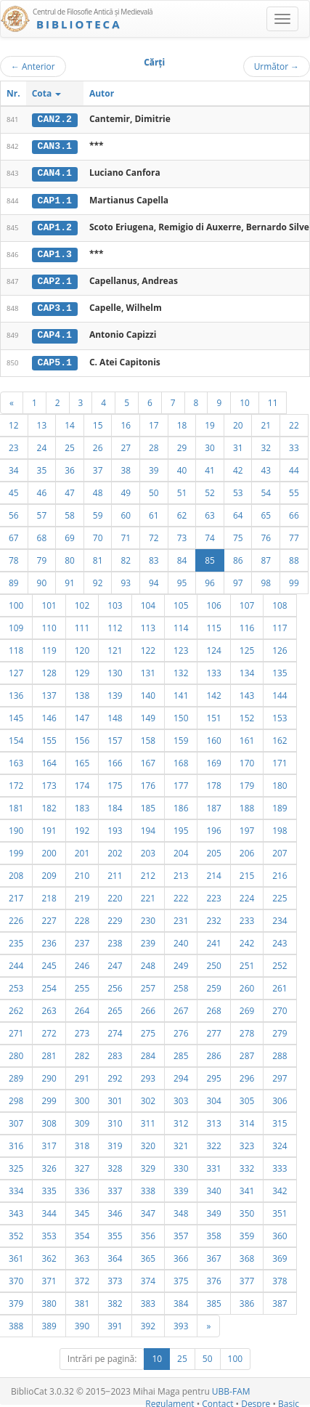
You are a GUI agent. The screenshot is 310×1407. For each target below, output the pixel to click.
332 (247, 1165)
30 (210, 444)
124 (213, 647)
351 (279, 1210)
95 (182, 579)
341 (247, 1187)
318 (82, 1142)
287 (247, 1052)
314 (247, 1120)
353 (48, 1232)
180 (279, 782)
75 (238, 534)
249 (181, 962)
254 (48, 985)
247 (114, 962)
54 (266, 489)
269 (247, 1007)
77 (294, 534)
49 (126, 489)
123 (181, 647)
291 (82, 1075)
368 (247, 1255)
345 (82, 1210)
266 (148, 1007)
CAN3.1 (55, 146)
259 (213, 985)
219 (82, 895)
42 (238, 467)
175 (114, 782)
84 (182, 557)
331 (213, 1165)
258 (181, 985)
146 (48, 715)
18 (182, 422)
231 (181, 917)
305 (247, 1097)
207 (279, 850)
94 (154, 579)
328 (114, 1165)
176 (148, 782)
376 (213, 1278)
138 (82, 692)
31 (238, 444)
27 (126, 444)
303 (181, 1097)
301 (114, 1097)
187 (213, 805)
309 (82, 1120)
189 (279, 805)
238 (114, 940)
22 (294, 422)
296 (247, 1075)
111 (82, 624)
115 (213, 624)
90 (42, 579)
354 (82, 1232)
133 (213, 670)
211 (114, 872)
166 (114, 760)
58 (70, 512)
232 (213, 917)
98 (266, 579)
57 (42, 512)
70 (98, 534)
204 (181, 850)
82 (126, 557)
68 (42, 534)
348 (181, 1210)
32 (266, 444)
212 (148, 872)
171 (279, 760)
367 (213, 1255)
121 (114, 647)
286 (213, 1052)
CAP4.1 (55, 332)
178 (213, 782)
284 (148, 1052)
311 (148, 1120)
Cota (47, 93)
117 (279, 624)
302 (148, 1097)
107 (247, 602)
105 (181, 602)
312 (181, 1120)
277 (213, 1030)
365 (148, 1255)
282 (82, 1052)
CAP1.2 (55, 225)
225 (279, 895)
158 (148, 737)
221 (148, 895)
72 (154, 534)
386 (247, 1300)
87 (266, 557)
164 (48, 760)
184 (114, 805)
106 (213, 602)
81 (98, 557)
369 (279, 1255)
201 (82, 850)
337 (114, 1187)
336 (82, 1187)
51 (182, 489)
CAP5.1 (55, 359)
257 (148, 985)
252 (279, 962)
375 (181, 1278)
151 (213, 715)
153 (279, 715)
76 (266, 534)
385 (213, 1300)
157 (114, 737)
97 (238, 579)
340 (213, 1187)
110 (48, 624)
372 (82, 1278)
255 (82, 985)
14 (70, 422)
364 (114, 1255)
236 (48, 940)
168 (181, 760)
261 (279, 985)
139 (114, 692)
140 (148, 692)
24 (42, 444)
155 (48, 737)
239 (148, 940)
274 (114, 1030)
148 (114, 715)
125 (247, 647)
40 (182, 467)
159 (181, 737)
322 (213, 1142)
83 (154, 557)
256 (114, 985)
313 (213, 1120)
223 (213, 895)
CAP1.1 (55, 199)
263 (48, 1007)
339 (181, 1187)
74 (210, 534)
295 (213, 1075)
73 (182, 534)
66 (294, 512)
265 (114, 1007)
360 (279, 1232)
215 (247, 872)
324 (279, 1142)
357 (181, 1232)
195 (181, 827)
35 (42, 467)
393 (181, 1323)
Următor (276, 66)
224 (247, 895)
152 (247, 715)
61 (154, 512)
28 (154, 444)
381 (82, 1300)
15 (98, 422)
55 (294, 489)
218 (48, 895)
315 (279, 1120)
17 (154, 422)
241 (213, 940)
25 (70, 444)
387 (279, 1300)
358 (213, 1232)
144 (279, 692)
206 (247, 850)
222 (181, 895)
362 (48, 1255)
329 (148, 1165)
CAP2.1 (55, 279)
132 (181, 670)
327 (82, 1165)
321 (181, 1142)
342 (279, 1187)
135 (279, 670)
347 (148, 1210)
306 (279, 1097)
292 (114, 1075)
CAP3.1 (55, 306)
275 (148, 1030)
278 (247, 1030)
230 (148, 917)
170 (247, 760)
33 (294, 444)
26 (98, 444)
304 (213, 1097)
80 (70, 557)
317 (48, 1142)
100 (235, 1356)
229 (114, 917)
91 (70, 579)
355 (114, 1232)
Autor (101, 93)
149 (148, 715)
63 (210, 512)
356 (148, 1232)
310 (114, 1120)
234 (279, 917)
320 (148, 1142)
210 (82, 872)
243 (279, 940)
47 (70, 489)
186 (181, 805)
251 (247, 962)
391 (114, 1323)
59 (98, 512)
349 (213, 1210)
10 (245, 399)
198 (279, 827)
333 (279, 1165)
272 (48, 1030)
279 (279, 1030)
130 (114, 670)
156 (82, 737)
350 (247, 1210)
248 (148, 962)
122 (148, 647)
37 (98, 467)
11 (273, 399)
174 (82, 782)
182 (48, 805)
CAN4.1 (55, 172)
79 (42, 557)
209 (48, 872)
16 (126, 422)
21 (266, 422)
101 (48, 602)
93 (126, 579)
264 (82, 1007)
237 (82, 940)
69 (70, 534)
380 (48, 1300)
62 (182, 512)
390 (82, 1323)
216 (279, 872)
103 (114, 602)
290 (48, 1075)
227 (48, 917)
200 (48, 850)
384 (181, 1300)
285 (181, 1052)
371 (48, 1278)
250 (213, 962)
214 (213, 872)
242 (247, 940)
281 (48, 1052)
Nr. (13, 93)
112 (114, 624)
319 (114, 1142)
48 (98, 489)
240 (181, 940)
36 (70, 467)
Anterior (33, 66)
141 (181, 692)
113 (148, 624)
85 (210, 557)
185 (148, 805)
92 (98, 579)
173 (48, 782)
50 (154, 489)
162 (279, 737)
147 (82, 715)
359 (247, 1232)
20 (238, 422)
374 (148, 1278)
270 (279, 1007)
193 (114, 827)
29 (182, 444)
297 (279, 1075)
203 (148, 850)
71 (126, 534)
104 (148, 602)
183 (82, 805)
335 (48, 1187)
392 (148, 1323)
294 (181, 1075)
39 (154, 467)
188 (247, 805)
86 (238, 557)
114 (181, 624)
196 (213, 827)
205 (213, 850)
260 (247, 985)
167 (148, 760)
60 (126, 512)
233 (247, 917)
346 (114, 1210)
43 (266, 467)
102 (82, 602)
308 (48, 1120)
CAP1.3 (55, 252)
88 (294, 557)
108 (279, 602)
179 (247, 782)
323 (247, 1142)
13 (42, 422)
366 (181, 1255)
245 (48, 962)
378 (279, 1278)
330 (181, 1165)
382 (114, 1300)
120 (82, 647)
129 (82, 670)
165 (82, 760)
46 (42, 489)
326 (48, 1165)
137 (48, 692)
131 (148, 670)
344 (48, 1210)
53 (238, 489)
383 (148, 1300)
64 (238, 512)
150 (181, 715)
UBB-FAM (231, 1388)
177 (181, 782)
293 (148, 1075)
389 (48, 1323)
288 (279, 1052)
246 (82, 962)
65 (266, 512)
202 (114, 850)
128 (48, 670)
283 (114, 1052)
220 (114, 895)
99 (294, 579)
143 (247, 692)
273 (82, 1030)
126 (279, 647)
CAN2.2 (55, 119)
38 (126, 467)
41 (210, 467)
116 (247, 624)
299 (48, 1097)
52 (210, 489)
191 (48, 827)
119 (48, 647)
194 (148, 827)
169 (213, 760)
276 (181, 1030)
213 (181, 872)
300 (82, 1097)
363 (82, 1255)
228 (82, 917)
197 (247, 827)
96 (210, 579)
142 (213, 692)
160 (213, 737)
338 (148, 1187)
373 (114, 1278)
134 (247, 670)
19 (210, 422)
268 (213, 1007)
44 (294, 467)
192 (82, 827)
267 (181, 1007)
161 (247, 737)
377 (247, 1278)
